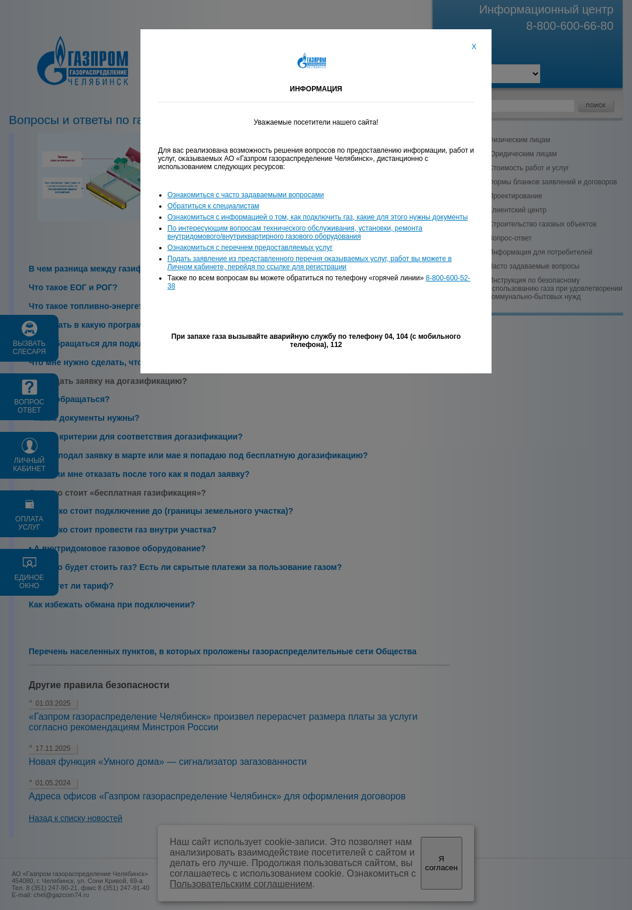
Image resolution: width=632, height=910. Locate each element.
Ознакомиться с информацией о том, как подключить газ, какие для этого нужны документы (317, 217)
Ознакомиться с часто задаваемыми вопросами (245, 195)
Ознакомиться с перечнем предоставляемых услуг (249, 247)
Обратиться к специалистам (213, 206)
